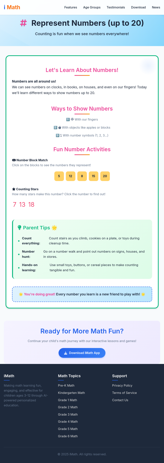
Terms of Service (124, 393)
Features (70, 7)
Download (138, 7)
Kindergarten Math (71, 393)
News (156, 7)
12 (70, 176)
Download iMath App (82, 353)
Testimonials (116, 7)
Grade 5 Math (68, 429)
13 (22, 204)
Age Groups (91, 7)
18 (31, 204)
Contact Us (120, 400)
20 (105, 176)
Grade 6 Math (68, 436)
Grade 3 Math (68, 414)
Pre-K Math (66, 385)
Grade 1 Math (67, 400)
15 (93, 176)
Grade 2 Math (68, 407)
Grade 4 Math (68, 421)
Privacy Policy (122, 385)
